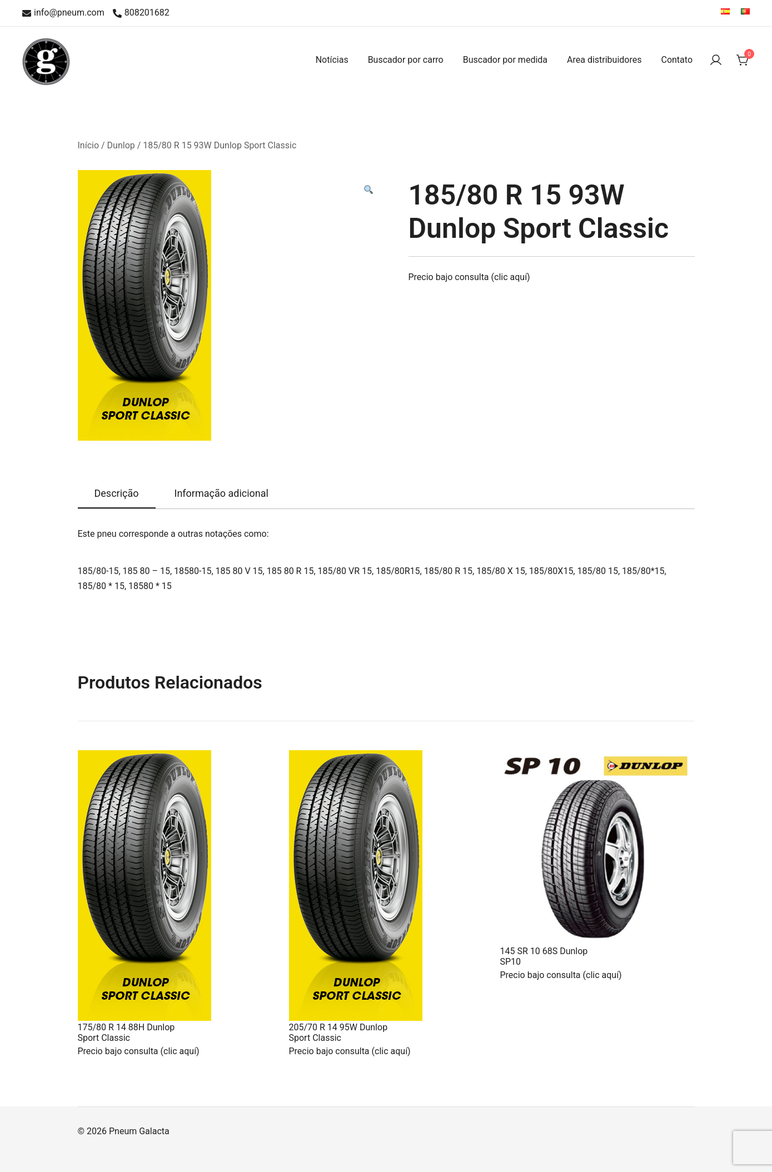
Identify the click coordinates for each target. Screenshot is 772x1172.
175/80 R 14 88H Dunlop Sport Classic (126, 1032)
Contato (677, 59)
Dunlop (121, 145)
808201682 (141, 13)
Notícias (332, 59)
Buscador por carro (406, 59)
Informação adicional (221, 493)
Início (88, 145)
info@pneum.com (63, 13)
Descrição (116, 493)
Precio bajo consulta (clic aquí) (469, 277)
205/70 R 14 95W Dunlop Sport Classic (338, 1032)
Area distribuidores (604, 59)
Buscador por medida (505, 59)
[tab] (117, 494)
